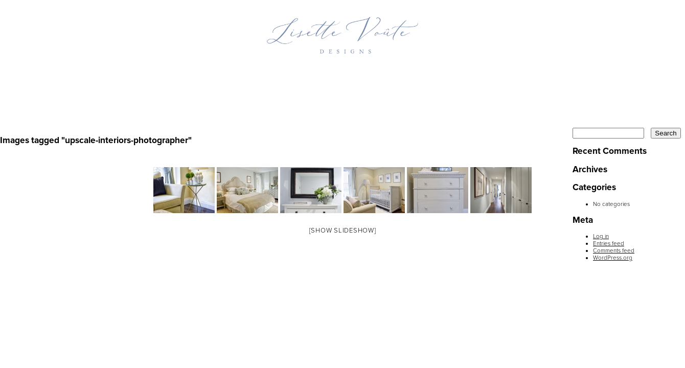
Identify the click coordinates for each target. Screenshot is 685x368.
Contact (531, 75)
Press (460, 75)
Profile (295, 75)
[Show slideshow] (342, 230)
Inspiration (380, 75)
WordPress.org (612, 257)
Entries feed (608, 243)
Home (145, 75)
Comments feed (613, 250)
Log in (601, 236)
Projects (217, 75)
